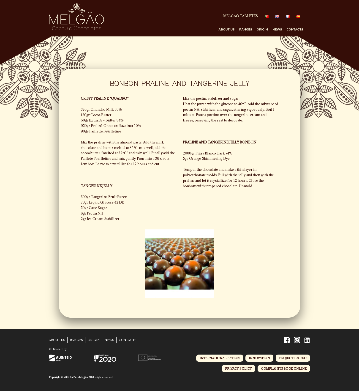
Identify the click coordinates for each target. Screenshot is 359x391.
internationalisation (220, 358)
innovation (259, 358)
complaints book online (284, 368)
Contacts (295, 29)
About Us (226, 29)
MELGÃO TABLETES (240, 16)
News (277, 29)
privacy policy (238, 368)
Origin (262, 29)
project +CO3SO (293, 358)
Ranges (245, 29)
